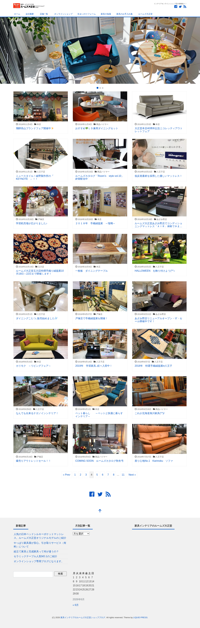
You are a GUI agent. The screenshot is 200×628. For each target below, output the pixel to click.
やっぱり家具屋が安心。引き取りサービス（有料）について (40, 545)
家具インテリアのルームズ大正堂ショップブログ (82, 617)
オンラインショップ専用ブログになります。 (39, 561)
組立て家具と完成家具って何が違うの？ (36, 551)
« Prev (66, 474)
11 (123, 474)
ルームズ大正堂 (145, 14)
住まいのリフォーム (87, 14)
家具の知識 (106, 14)
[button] (15, 50)
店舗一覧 (43, 14)
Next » (132, 474)
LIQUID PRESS (140, 617)
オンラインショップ (62, 14)
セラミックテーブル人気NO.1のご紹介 (35, 556)
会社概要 (29, 14)
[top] (100, 511)
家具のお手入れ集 (124, 14)
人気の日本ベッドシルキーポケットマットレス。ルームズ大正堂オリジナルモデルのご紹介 (40, 536)
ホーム (16, 14)
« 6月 (76, 605)
